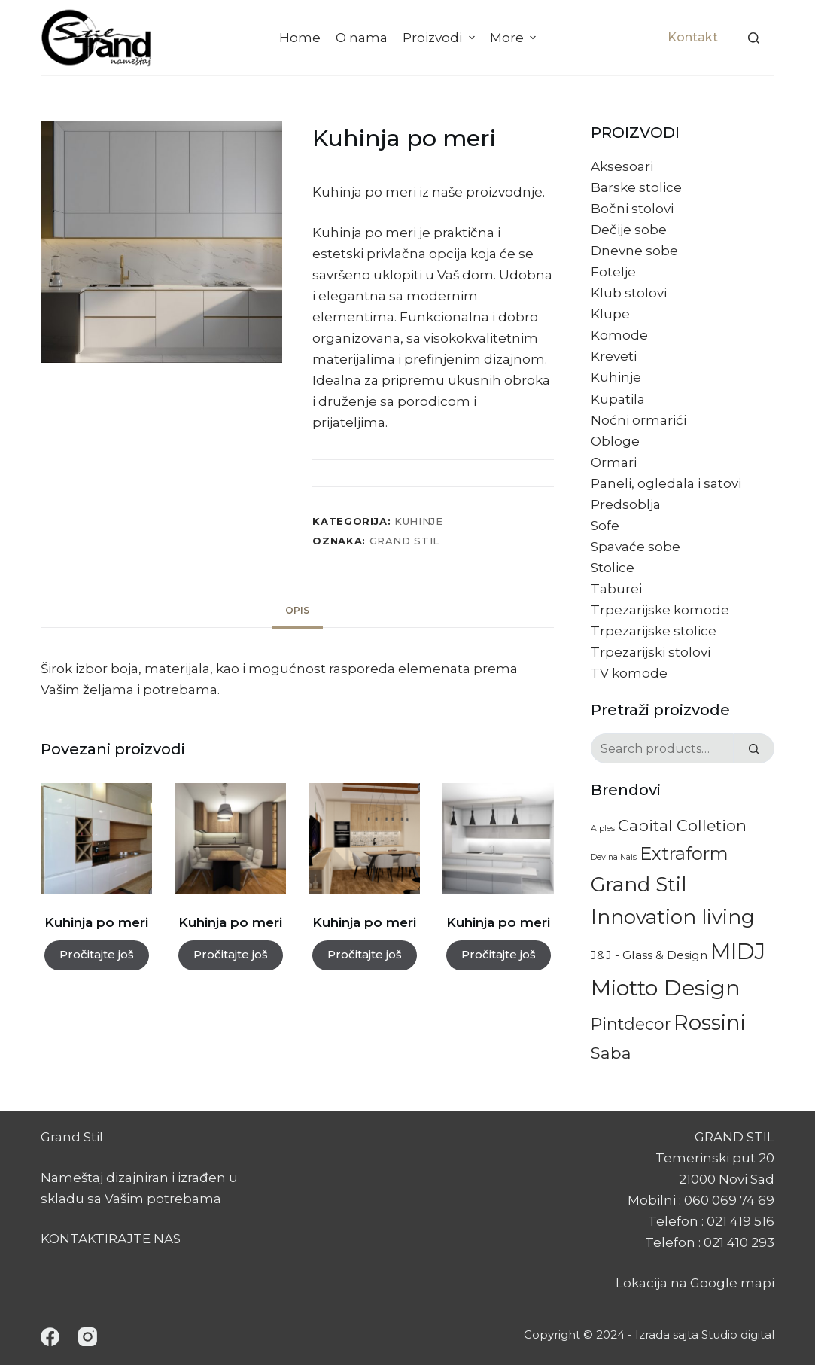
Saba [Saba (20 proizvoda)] (611, 1052)
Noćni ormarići (638, 420)
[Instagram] (87, 1336)
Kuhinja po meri (96, 922)
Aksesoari (622, 166)
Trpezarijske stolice (653, 630)
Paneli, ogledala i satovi (666, 483)
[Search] (753, 38)
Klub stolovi (629, 292)
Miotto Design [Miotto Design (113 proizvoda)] (665, 987)
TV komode (629, 673)
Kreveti (614, 356)
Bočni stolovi (632, 208)
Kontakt (693, 37)
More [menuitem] (515, 37)
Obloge (615, 441)
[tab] (297, 611)
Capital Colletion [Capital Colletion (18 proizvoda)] (682, 825)
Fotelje (613, 271)
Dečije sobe (629, 229)
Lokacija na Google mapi (695, 1282)
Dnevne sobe (634, 250)
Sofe (605, 525)
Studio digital (737, 1334)
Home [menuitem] (300, 37)
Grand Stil (404, 541)
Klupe (610, 313)
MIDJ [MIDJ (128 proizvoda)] (737, 951)
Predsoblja (626, 504)
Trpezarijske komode (660, 609)
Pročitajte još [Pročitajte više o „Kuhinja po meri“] (96, 954)
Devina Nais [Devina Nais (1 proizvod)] (614, 857)
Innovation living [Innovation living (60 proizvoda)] (673, 917)
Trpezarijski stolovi (650, 652)
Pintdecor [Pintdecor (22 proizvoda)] (631, 1024)
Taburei (616, 588)
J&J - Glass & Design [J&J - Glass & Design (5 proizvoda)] (649, 955)
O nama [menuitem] (362, 37)
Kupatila (618, 399)
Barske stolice (636, 187)
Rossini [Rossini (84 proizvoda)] (710, 1022)
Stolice (612, 567)
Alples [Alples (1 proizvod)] (603, 828)
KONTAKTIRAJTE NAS (111, 1238)
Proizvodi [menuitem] (440, 37)
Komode (619, 335)
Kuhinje (418, 521)
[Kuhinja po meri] (96, 838)
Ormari (614, 462)
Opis (297, 610)
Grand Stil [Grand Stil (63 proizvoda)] (638, 885)
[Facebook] (50, 1336)
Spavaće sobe (635, 546)
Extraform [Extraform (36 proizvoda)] (684, 853)
